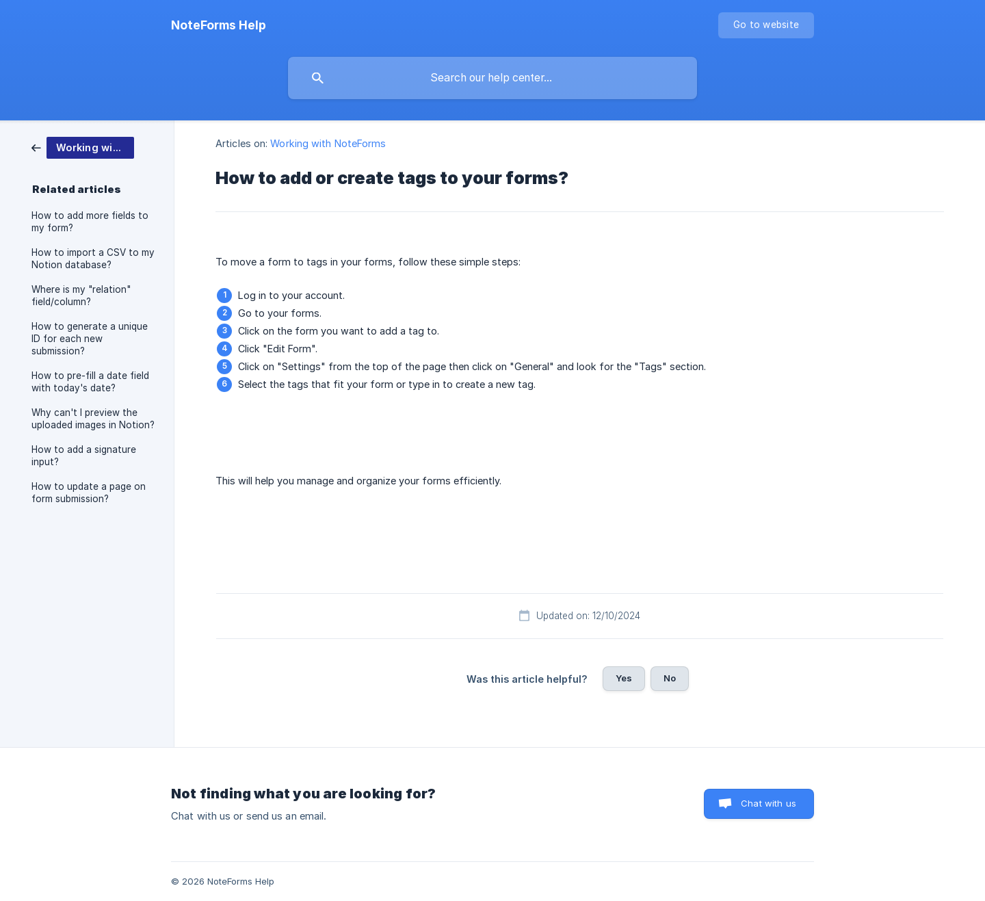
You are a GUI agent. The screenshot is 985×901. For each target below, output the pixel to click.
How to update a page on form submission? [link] (88, 492)
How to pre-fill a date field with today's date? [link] (90, 381)
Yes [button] (624, 678)
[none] (218, 25)
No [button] (670, 678)
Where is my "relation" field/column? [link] (81, 295)
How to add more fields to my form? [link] (89, 221)
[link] (82, 146)
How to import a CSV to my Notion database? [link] (93, 258)
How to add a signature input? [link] (83, 455)
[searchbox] (492, 78)
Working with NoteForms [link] (328, 143)
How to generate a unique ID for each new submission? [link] (89, 338)
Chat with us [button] (768, 803)
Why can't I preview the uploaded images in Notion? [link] (93, 418)
